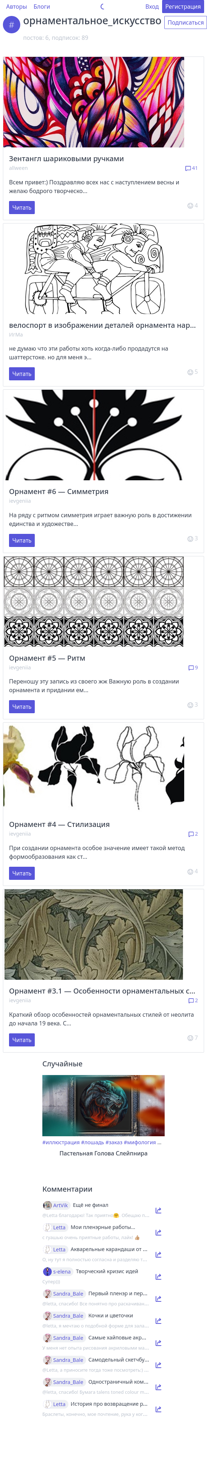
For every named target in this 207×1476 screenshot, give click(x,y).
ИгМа (16, 334)
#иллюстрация (61, 1142)
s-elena (62, 1272)
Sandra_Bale (68, 1294)
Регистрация (183, 7)
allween (18, 167)
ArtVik (60, 1205)
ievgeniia (20, 500)
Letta (59, 1227)
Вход (152, 7)
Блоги (42, 7)
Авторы (16, 7)
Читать (21, 208)
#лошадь (92, 1142)
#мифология (140, 1142)
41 (191, 167)
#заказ (113, 1142)
